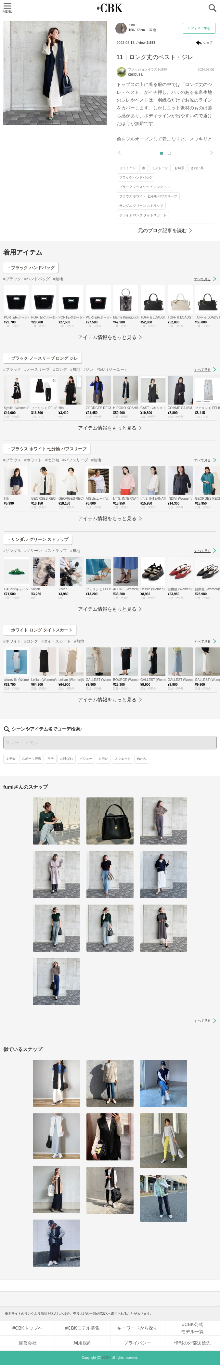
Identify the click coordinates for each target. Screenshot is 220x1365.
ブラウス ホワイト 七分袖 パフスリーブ (148, 196)
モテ (50, 758)
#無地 (58, 279)
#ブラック (12, 279)
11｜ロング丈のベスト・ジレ (155, 57)
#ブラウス (12, 460)
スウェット (122, 758)
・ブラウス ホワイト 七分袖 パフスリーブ (46, 448)
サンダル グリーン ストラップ (141, 205)
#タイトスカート (56, 641)
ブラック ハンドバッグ (136, 177)
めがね (142, 758)
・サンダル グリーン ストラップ (37, 539)
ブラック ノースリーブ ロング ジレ (145, 187)
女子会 (11, 758)
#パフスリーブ (75, 460)
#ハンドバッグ (37, 279)
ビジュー (85, 758)
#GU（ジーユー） (112, 369)
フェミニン (127, 168)
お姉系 (179, 168)
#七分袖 (52, 460)
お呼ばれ (66, 758)
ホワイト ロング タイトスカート (143, 215)
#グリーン (33, 550)
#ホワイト (33, 460)
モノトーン (160, 168)
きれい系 (197, 168)
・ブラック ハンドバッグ (31, 267)
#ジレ (89, 369)
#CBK (106, 1357)
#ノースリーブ (37, 369)
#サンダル (12, 550)
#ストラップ (56, 550)
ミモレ (103, 758)
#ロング (60, 369)
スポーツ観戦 (31, 758)
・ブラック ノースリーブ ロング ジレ (42, 358)
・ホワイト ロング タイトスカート (39, 630)
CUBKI (110, 8)
